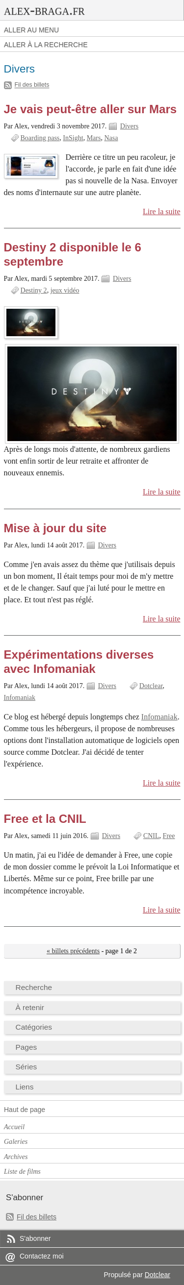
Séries (26, 1067)
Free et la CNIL (45, 818)
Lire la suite (162, 211)
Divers (129, 126)
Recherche (34, 987)
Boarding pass (40, 138)
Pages (26, 1047)
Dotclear (151, 686)
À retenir (30, 1007)
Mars (94, 138)
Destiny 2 (34, 290)
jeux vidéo (65, 290)
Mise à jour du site (55, 528)
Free (169, 836)
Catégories (34, 1027)
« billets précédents (73, 951)
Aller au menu (31, 30)
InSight (73, 138)
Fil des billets (32, 85)
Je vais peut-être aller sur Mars (90, 109)
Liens (25, 1087)
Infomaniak (20, 697)
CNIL (151, 836)
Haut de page (24, 1109)
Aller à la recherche (46, 45)
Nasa (111, 138)
